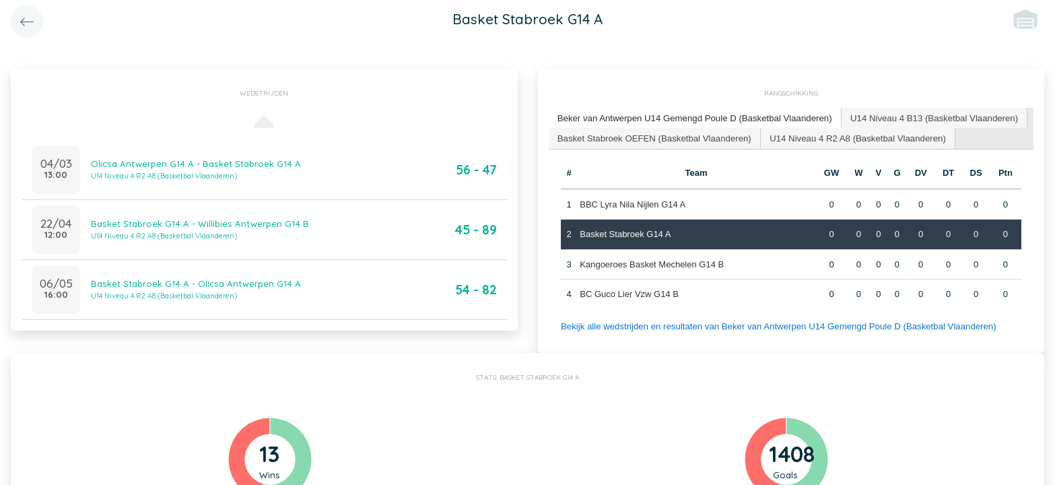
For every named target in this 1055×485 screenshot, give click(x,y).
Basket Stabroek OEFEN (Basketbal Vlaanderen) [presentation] (652, 137)
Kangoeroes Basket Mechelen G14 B (652, 263)
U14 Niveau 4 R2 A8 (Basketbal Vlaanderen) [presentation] (852, 137)
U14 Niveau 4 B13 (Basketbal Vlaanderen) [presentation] (928, 117)
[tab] (693, 118)
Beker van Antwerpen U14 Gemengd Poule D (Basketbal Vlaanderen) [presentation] (692, 117)
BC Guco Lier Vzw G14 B (629, 293)
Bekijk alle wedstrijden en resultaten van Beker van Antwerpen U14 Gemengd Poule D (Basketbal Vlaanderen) (775, 325)
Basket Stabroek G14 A (625, 233)
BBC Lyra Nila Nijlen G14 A (632, 203)
